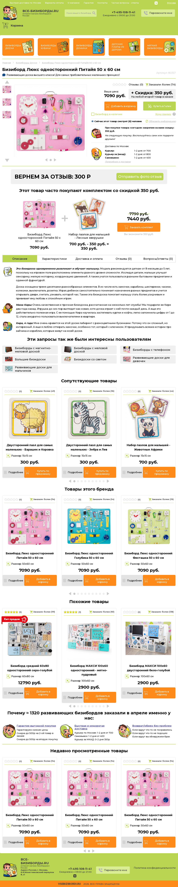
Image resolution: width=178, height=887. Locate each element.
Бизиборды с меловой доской (91, 350)
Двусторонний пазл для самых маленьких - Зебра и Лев (89, 447)
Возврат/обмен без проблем (151, 725)
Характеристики (54, 258)
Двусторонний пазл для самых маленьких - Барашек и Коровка (30, 447)
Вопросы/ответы (158, 258)
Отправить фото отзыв (140, 176)
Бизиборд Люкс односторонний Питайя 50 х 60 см (30, 556)
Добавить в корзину (123, 106)
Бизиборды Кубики (48, 47)
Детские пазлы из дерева (118, 47)
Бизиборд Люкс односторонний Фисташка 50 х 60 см (148, 556)
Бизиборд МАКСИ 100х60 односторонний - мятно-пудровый (89, 670)
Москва (171, 3)
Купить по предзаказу (43, 472)
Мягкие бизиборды (155, 47)
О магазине (74, 3)
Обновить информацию (162, 121)
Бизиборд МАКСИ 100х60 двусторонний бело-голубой (148, 668)
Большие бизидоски (30, 359)
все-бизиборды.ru (41, 13)
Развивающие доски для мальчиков (33, 369)
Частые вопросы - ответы (125, 3)
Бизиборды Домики (84, 47)
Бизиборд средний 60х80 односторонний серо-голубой (29, 668)
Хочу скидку (163, 114)
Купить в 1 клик (162, 106)
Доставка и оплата (89, 258)
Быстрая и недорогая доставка (90, 727)
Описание (19, 258)
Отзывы (124, 258)
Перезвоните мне (160, 13)
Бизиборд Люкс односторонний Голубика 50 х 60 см (89, 556)
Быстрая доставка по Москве (25, 3)
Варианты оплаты (54, 3)
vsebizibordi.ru (69, 883)
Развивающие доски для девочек (151, 359)
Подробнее (15, 472)
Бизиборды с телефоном (151, 350)
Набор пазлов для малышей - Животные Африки (148, 447)
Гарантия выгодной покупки (36, 725)
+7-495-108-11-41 (123, 12)
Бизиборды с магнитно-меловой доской (33, 350)
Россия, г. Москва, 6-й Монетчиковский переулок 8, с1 (37, 872)
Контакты (102, 3)
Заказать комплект (141, 227)
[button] (7, 160)
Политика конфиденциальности (155, 867)
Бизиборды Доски (13, 47)
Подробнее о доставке (118, 161)
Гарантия (88, 3)
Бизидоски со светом (90, 359)
